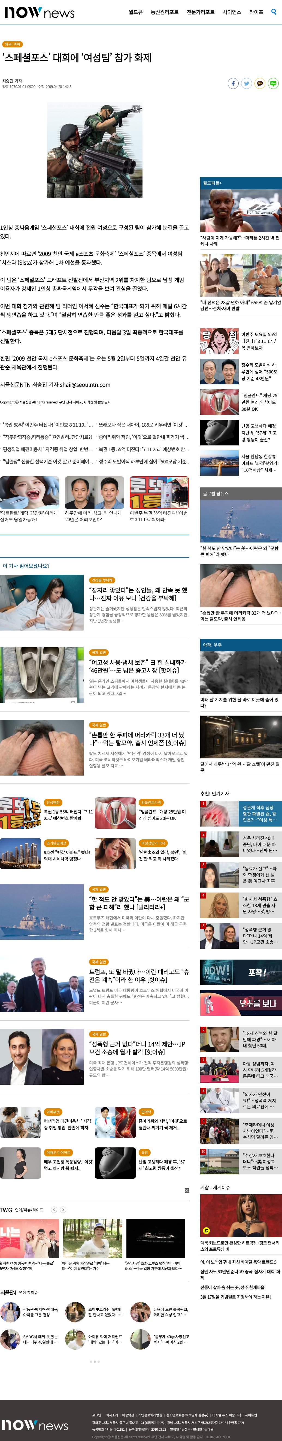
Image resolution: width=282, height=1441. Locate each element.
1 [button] (91, 1362)
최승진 (8, 81)
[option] (90, 1247)
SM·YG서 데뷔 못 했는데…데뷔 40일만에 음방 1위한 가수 (40, 1342)
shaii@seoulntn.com (85, 384)
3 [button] (99, 1362)
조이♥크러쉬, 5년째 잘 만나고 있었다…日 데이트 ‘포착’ (105, 1315)
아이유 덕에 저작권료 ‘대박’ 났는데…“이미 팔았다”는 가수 (85, 1266)
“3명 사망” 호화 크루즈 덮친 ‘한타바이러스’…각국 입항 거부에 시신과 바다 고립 (154, 1268)
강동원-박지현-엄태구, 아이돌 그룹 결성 (40, 1312)
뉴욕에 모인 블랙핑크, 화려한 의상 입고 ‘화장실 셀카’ (171, 1315)
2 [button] (95, 1362)
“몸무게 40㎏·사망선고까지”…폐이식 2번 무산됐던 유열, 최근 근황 (171, 1342)
